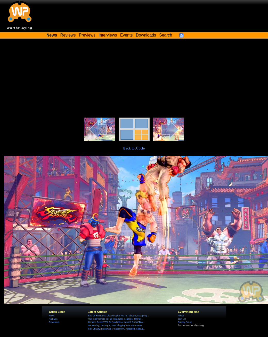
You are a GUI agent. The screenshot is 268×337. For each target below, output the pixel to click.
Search (165, 35)
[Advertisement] (134, 79)
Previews (87, 35)
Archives (53, 319)
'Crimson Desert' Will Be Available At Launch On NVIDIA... (116, 322)
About (181, 315)
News (51, 315)
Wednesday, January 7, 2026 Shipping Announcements (115, 325)
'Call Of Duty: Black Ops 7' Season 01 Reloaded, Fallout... (116, 328)
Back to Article (134, 148)
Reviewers (54, 322)
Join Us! (182, 319)
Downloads (146, 35)
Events (126, 35)
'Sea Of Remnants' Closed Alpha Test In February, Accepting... (118, 315)
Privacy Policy (185, 322)
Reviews (68, 35)
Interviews (108, 35)
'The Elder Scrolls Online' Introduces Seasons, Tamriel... (115, 319)
